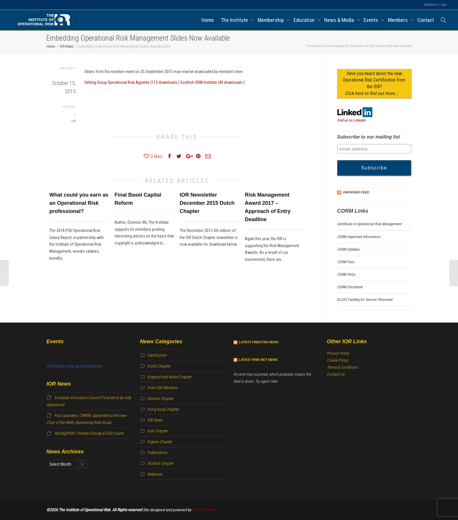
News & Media (339, 20)
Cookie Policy (337, 360)
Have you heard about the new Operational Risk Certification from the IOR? (374, 83)
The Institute (235, 20)
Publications (157, 452)
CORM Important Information (358, 237)
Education (305, 20)
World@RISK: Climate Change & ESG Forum (89, 433)
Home (208, 20)
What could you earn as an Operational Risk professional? (78, 203)
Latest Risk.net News (258, 359)
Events (371, 20)
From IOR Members (162, 387)
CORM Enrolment (349, 287)
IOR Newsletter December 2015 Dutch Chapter (207, 203)
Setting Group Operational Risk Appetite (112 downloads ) (132, 82)
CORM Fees (345, 262)
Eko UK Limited (204, 509)
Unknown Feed (356, 192)
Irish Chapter (157, 431)
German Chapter (160, 398)
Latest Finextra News (259, 342)
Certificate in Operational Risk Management (369, 224)
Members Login (435, 5)
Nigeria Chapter (159, 441)
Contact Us (335, 374)
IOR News (69, 107)
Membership (271, 20)
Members (398, 20)
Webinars (154, 474)
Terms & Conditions (342, 367)
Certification (156, 355)
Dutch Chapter (158, 366)
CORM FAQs (346, 274)
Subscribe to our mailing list (368, 136)
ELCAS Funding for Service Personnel (364, 299)
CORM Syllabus (348, 249)
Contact (425, 20)
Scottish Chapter (160, 463)
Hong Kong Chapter (163, 409)
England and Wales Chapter (169, 377)
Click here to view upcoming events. (74, 366)
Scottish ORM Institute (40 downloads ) (212, 82)
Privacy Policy (338, 353)
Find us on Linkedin (351, 120)
